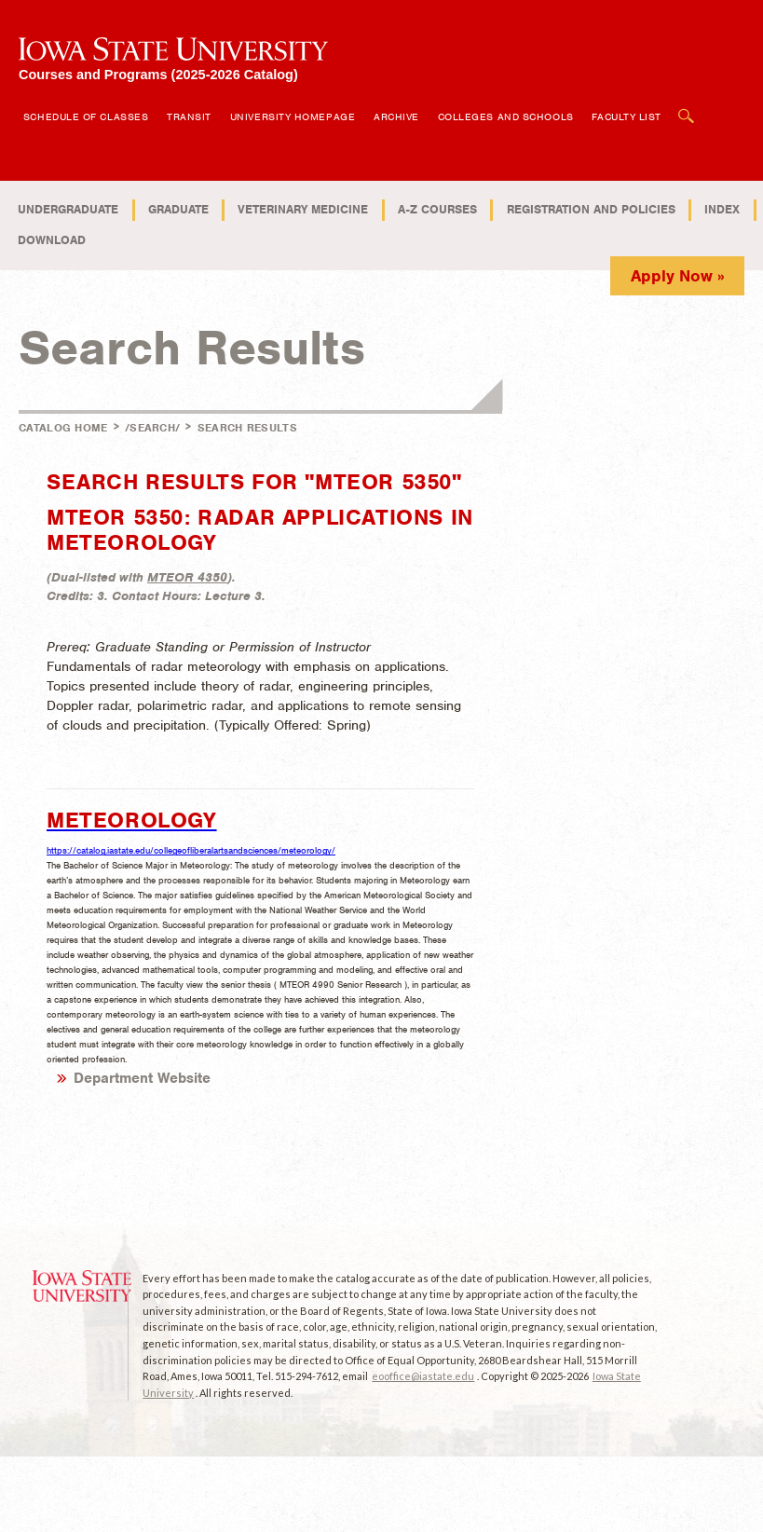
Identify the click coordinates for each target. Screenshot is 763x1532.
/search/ (152, 427)
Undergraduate (68, 209)
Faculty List (626, 116)
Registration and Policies (591, 209)
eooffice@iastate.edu (423, 1376)
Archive (396, 116)
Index (722, 209)
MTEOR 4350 (187, 577)
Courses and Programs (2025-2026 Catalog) (158, 74)
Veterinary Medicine (303, 209)
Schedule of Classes (85, 116)
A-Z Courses (437, 209)
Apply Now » (678, 276)
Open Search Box (686, 106)
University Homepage (292, 116)
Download (52, 240)
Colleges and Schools (506, 116)
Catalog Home (63, 427)
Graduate (178, 209)
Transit (189, 116)
